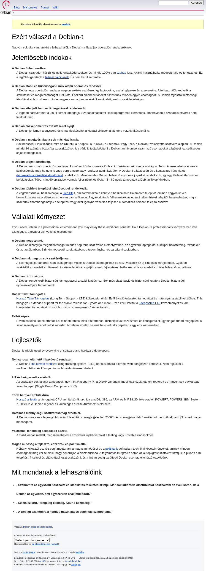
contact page (29, 552)
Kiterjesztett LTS (149, 303)
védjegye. (76, 564)
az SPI (42, 561)
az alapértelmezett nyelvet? (45, 544)
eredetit (66, 24)
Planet (45, 7)
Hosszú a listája (26, 399)
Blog (17, 7)
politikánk (111, 448)
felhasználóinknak (57, 77)
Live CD (68, 193)
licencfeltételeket (73, 561)
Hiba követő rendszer (43, 364)
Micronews (30, 7)
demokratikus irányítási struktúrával (39, 175)
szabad (121, 72)
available (80, 552)
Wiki (55, 7)
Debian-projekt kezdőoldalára (37, 527)
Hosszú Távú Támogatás (32, 298)
